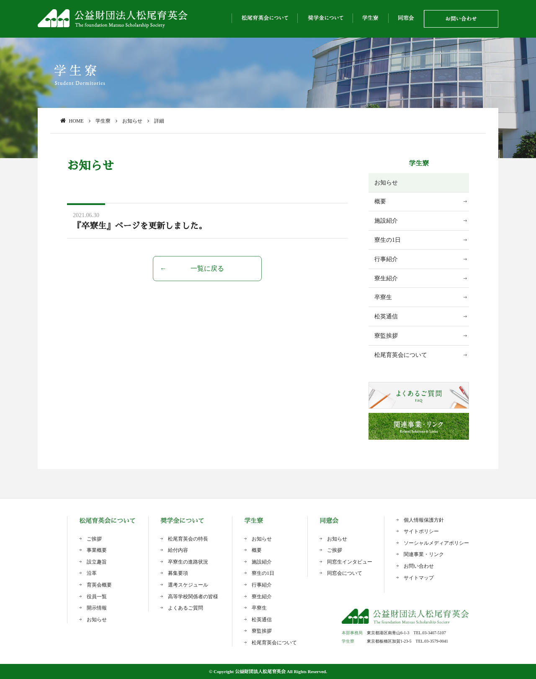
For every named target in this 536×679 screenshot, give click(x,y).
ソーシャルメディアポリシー (436, 543)
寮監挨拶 (386, 336)
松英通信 (386, 316)
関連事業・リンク (424, 554)
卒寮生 (383, 297)
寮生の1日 (387, 240)
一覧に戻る (207, 268)
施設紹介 (386, 221)
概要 (380, 201)
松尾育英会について (400, 355)
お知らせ (386, 182)
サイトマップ (419, 578)
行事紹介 (386, 259)
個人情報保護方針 (424, 520)
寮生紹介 (386, 278)
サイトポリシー (421, 531)
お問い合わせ (419, 566)
